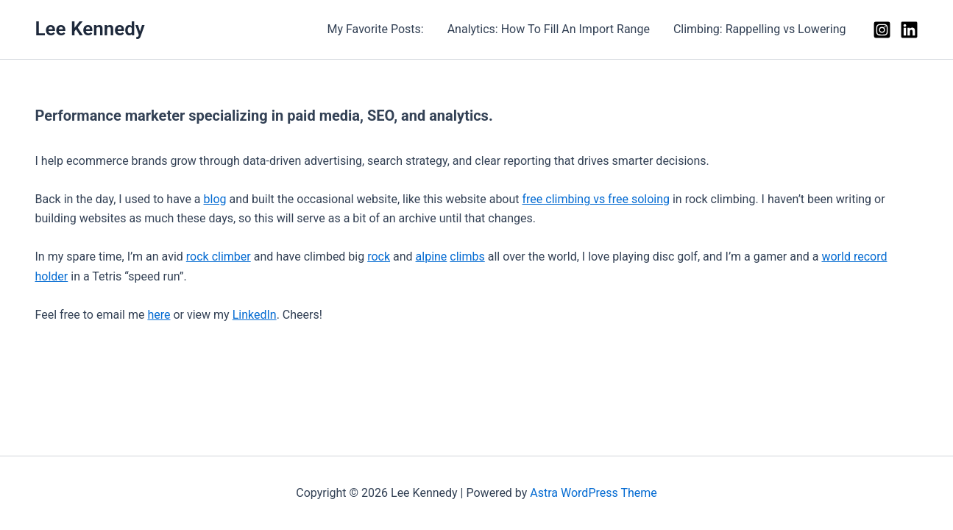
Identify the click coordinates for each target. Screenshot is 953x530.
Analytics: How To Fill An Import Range (548, 29)
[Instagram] (882, 30)
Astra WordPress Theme (593, 493)
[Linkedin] (909, 30)
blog (215, 199)
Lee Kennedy (90, 29)
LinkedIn (255, 315)
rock (378, 257)
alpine (431, 257)
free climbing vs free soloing (596, 199)
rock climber (218, 257)
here (158, 315)
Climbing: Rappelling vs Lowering (759, 29)
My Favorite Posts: (375, 29)
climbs (467, 257)
